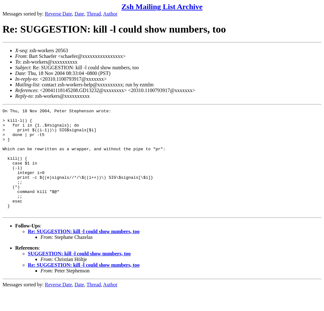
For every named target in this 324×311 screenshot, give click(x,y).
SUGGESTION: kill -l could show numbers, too (79, 274)
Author (110, 13)
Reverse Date (58, 13)
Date (79, 13)
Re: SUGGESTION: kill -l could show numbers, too (84, 252)
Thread (93, 13)
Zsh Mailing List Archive (162, 7)
